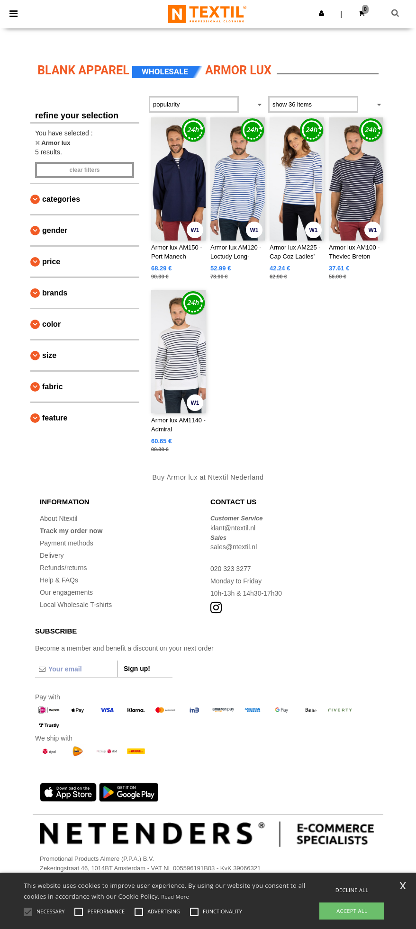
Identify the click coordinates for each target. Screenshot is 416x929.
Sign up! (137, 668)
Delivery (52, 555)
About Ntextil (58, 518)
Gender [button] (54, 230)
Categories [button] (61, 199)
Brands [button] (54, 293)
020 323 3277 (230, 568)
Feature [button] (54, 418)
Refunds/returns (63, 568)
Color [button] (51, 324)
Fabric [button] (52, 387)
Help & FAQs (59, 580)
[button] (321, 13)
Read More (175, 896)
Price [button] (51, 262)
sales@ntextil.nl (233, 547)
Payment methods (66, 543)
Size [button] (49, 355)
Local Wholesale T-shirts (76, 604)
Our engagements (66, 592)
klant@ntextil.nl (232, 528)
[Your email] (76, 669)
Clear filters (84, 170)
